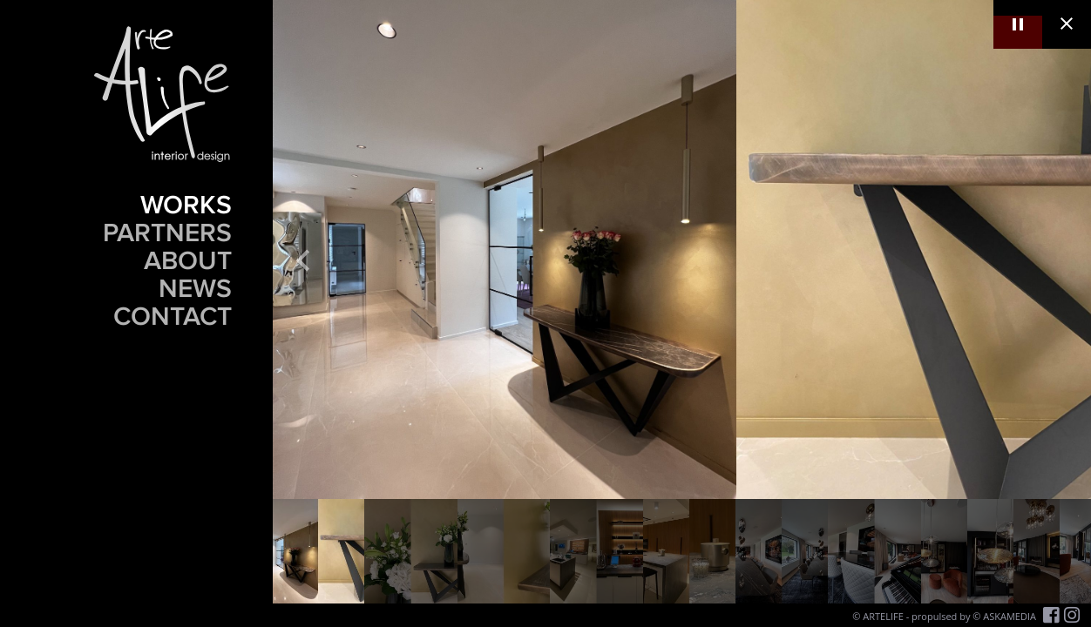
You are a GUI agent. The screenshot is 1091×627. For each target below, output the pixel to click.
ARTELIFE (883, 616)
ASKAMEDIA (1009, 616)
